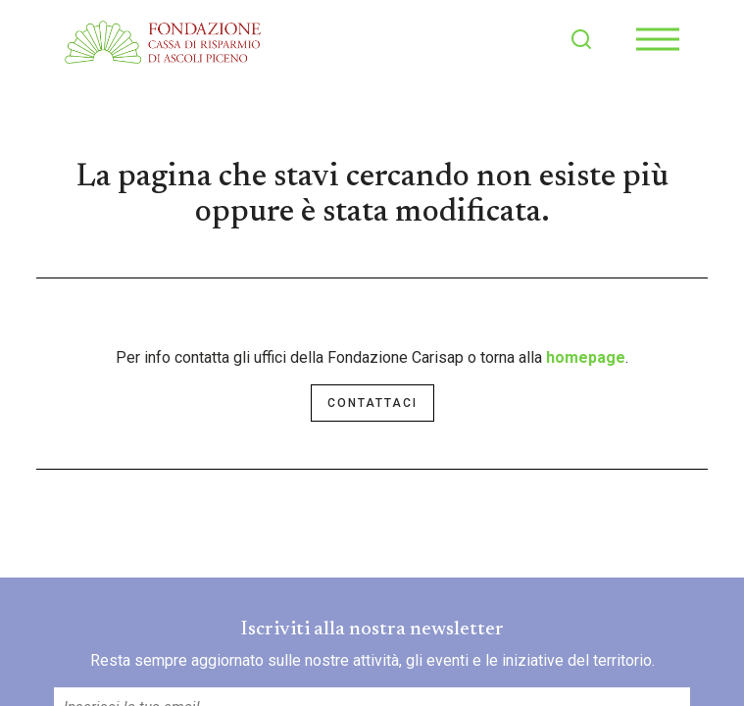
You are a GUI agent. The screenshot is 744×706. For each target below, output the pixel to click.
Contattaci (372, 403)
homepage (585, 357)
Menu (657, 29)
